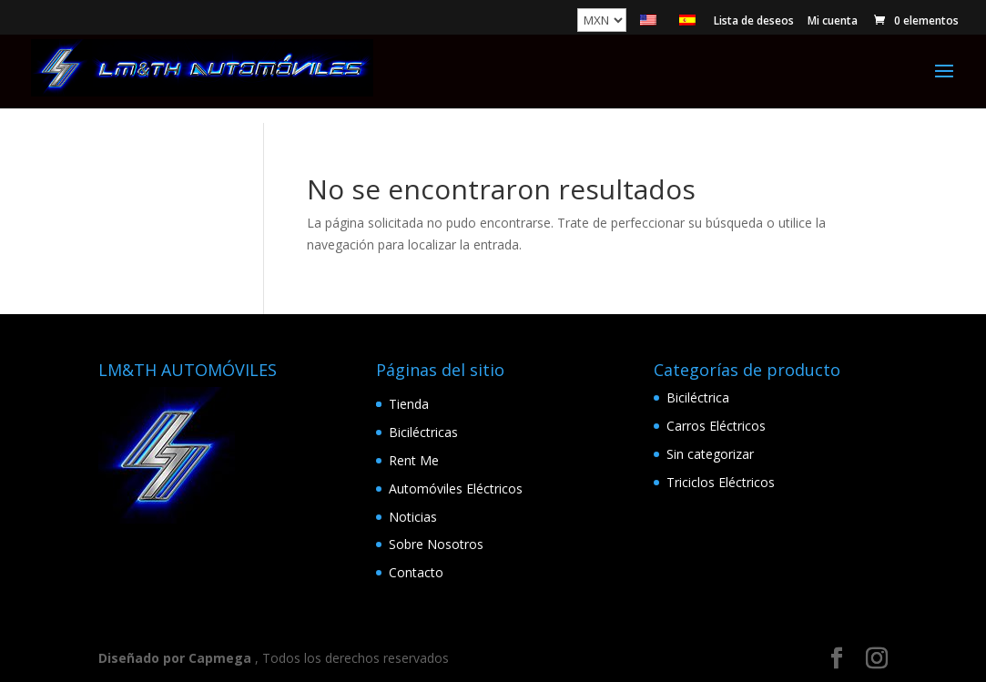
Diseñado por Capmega (174, 658)
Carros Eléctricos (716, 425)
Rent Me (414, 460)
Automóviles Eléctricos (456, 488)
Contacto (416, 572)
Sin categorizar (710, 454)
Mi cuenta (833, 21)
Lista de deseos (754, 21)
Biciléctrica (697, 397)
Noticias (413, 516)
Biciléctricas (423, 432)
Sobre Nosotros (436, 544)
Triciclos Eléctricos (720, 482)
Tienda (409, 403)
